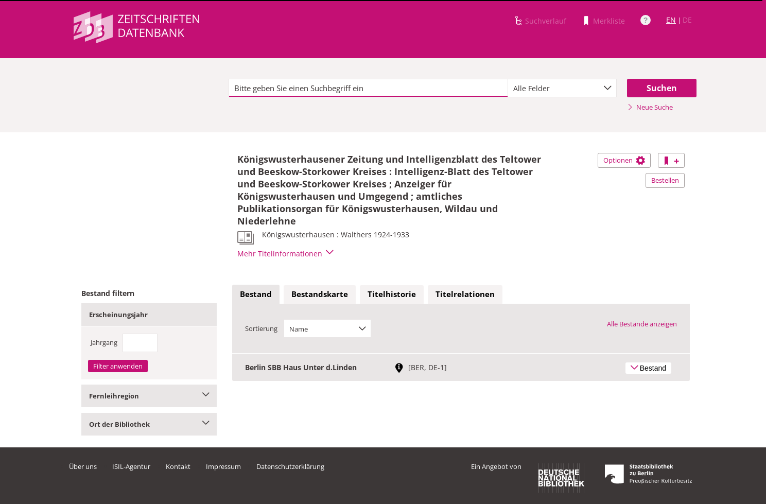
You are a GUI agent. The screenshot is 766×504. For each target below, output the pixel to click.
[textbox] (368, 88)
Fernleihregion (149, 396)
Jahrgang (104, 342)
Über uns (83, 466)
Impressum (223, 466)
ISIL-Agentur (131, 466)
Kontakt (178, 466)
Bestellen (665, 180)
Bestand (256, 294)
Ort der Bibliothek (149, 424)
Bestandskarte (319, 294)
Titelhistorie (392, 294)
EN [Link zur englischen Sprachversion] (671, 20)
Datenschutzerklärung (290, 466)
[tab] (256, 294)
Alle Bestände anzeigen (642, 323)
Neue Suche (650, 107)
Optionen (624, 160)
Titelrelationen (465, 294)
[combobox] (562, 88)
